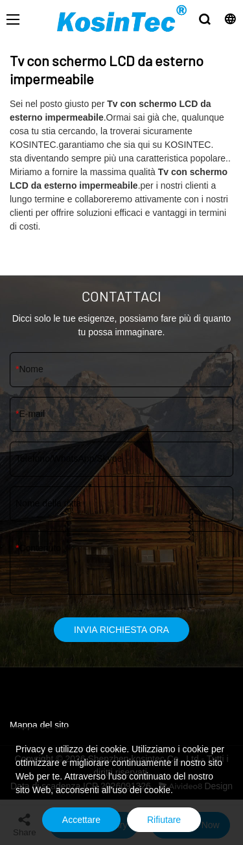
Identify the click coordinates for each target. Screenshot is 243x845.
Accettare (81, 820)
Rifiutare (164, 820)
